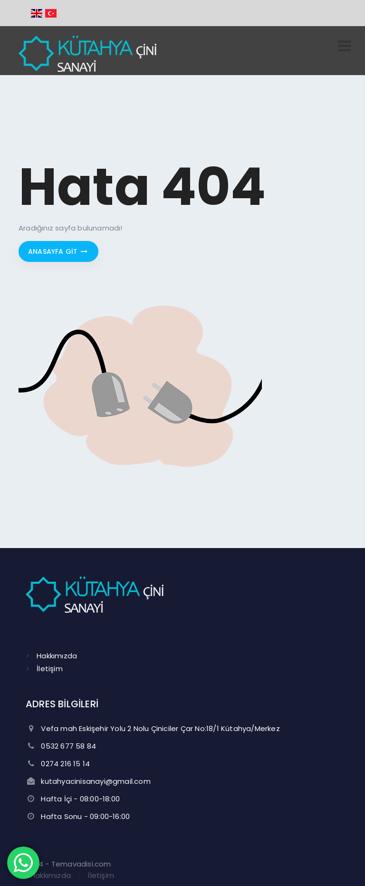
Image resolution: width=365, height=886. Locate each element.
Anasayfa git (58, 251)
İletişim (50, 669)
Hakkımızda (57, 656)
